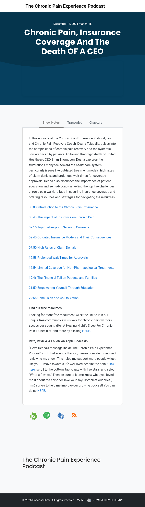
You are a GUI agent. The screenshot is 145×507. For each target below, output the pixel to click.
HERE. (86, 331)
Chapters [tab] (95, 122)
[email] (61, 419)
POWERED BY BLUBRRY (105, 500)
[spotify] (47, 419)
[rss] (74, 419)
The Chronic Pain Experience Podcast (65, 6)
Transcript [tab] (74, 122)
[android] (34, 419)
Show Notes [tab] (51, 122)
